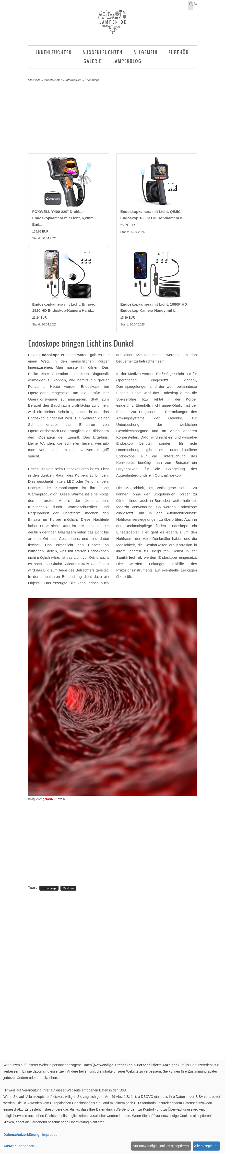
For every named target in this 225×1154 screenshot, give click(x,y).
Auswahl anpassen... (20, 1146)
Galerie (92, 61)
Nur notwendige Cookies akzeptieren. (161, 1146)
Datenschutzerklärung (21, 1135)
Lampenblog (127, 61)
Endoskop (49, 888)
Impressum (51, 1135)
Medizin (68, 888)
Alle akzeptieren (206, 1146)
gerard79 (49, 799)
